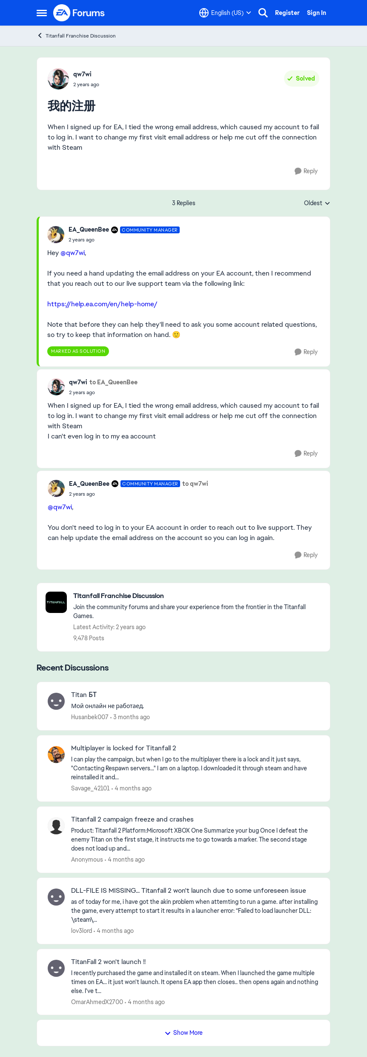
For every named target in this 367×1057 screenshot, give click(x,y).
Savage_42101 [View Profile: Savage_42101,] (90, 788)
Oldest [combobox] (317, 203)
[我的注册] (124, 240)
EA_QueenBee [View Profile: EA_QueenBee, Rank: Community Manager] (89, 229)
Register (287, 13)
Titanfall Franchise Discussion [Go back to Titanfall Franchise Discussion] (76, 35)
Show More (183, 1033)
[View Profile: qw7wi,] (58, 79)
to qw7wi (195, 484)
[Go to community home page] (79, 12)
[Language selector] (225, 12)
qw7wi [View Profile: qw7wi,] (82, 74)
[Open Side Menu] (41, 12)
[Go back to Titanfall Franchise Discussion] (197, 596)
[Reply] (306, 171)
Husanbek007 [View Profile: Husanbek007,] (90, 717)
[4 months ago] (132, 788)
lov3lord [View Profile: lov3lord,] (81, 931)
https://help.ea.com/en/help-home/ (102, 303)
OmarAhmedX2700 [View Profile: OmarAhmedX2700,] (97, 1001)
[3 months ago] (130, 717)
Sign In (316, 13)
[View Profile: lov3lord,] (56, 897)
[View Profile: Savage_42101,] (56, 754)
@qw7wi (72, 252)
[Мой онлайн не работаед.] (195, 706)
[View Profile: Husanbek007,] (56, 701)
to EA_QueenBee (113, 382)
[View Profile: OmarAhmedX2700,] (56, 968)
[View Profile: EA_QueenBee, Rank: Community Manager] (55, 234)
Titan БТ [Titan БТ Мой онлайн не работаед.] (84, 695)
